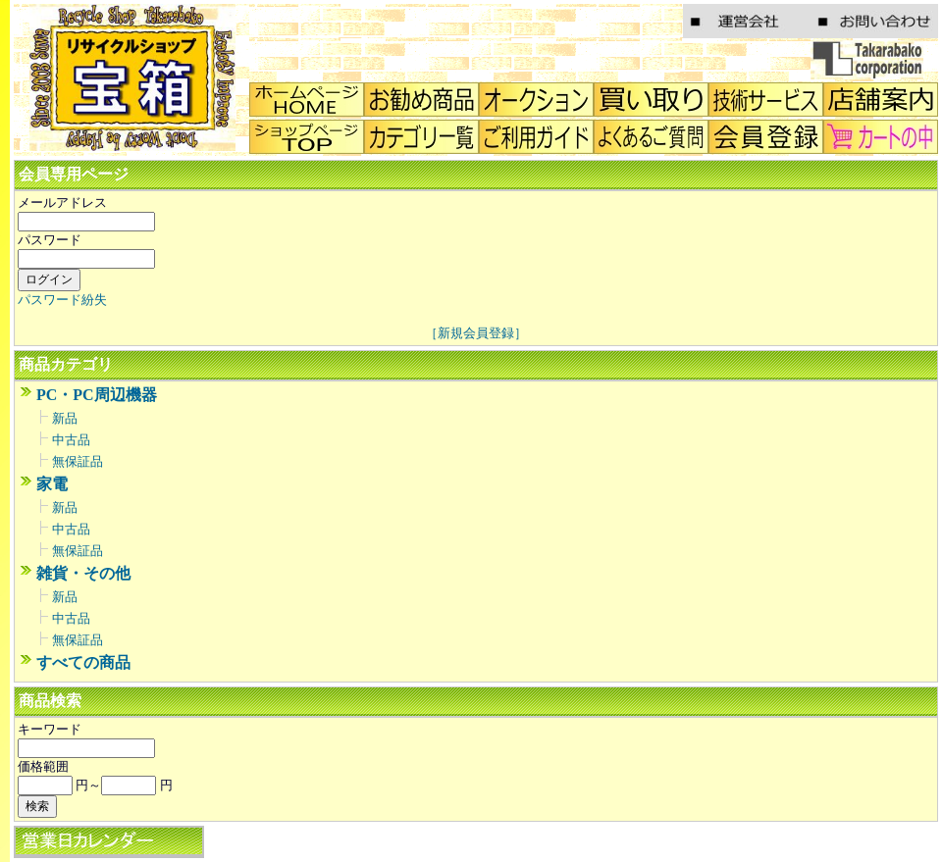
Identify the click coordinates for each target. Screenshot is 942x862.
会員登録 (765, 137)
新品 (65, 418)
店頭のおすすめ (421, 99)
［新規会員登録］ (476, 333)
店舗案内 (880, 99)
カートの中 (880, 137)
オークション (536, 99)
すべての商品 (83, 662)
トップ (306, 137)
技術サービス (765, 99)
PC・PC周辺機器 (96, 394)
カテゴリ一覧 (421, 137)
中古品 (71, 439)
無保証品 (77, 461)
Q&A (651, 137)
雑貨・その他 (83, 573)
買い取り (651, 99)
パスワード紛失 (62, 299)
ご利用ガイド (536, 137)
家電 (52, 484)
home (306, 99)
